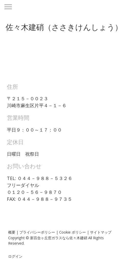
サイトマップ (100, 232)
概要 (11, 232)
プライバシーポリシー (37, 232)
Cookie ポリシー (72, 232)
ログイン (15, 256)
